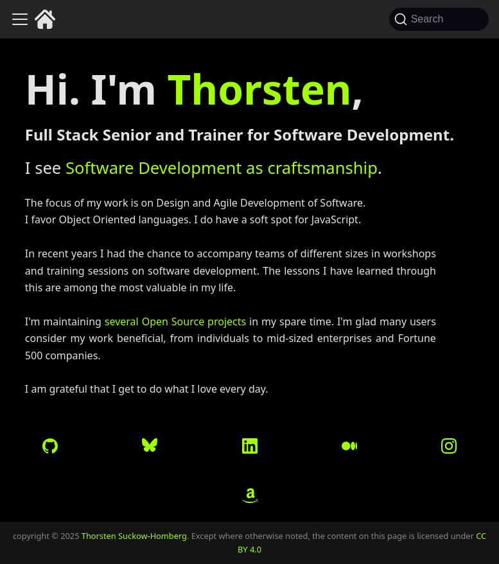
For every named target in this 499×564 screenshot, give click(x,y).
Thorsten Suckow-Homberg (134, 536)
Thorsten (260, 89)
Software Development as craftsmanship (222, 168)
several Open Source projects (175, 321)
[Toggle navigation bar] (20, 19)
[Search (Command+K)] (439, 19)
